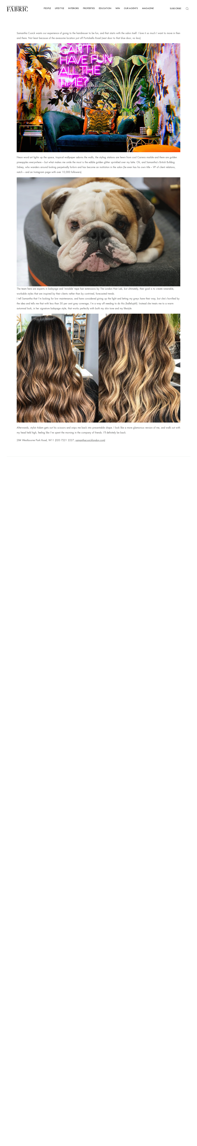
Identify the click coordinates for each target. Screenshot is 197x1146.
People (47, 8)
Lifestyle (59, 8)
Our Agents (131, 8)
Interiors (73, 8)
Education (105, 8)
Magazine (148, 8)
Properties (89, 8)
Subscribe (175, 9)
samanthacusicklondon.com (90, 440)
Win (117, 8)
